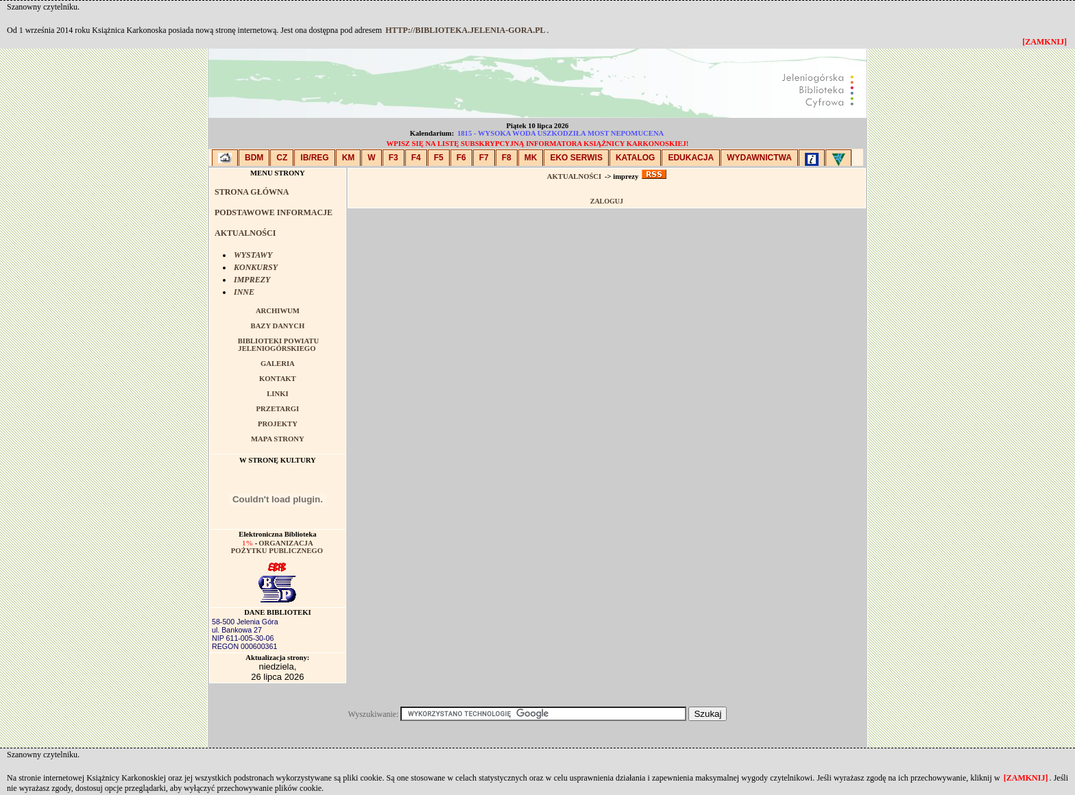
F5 (439, 157)
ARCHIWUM (278, 311)
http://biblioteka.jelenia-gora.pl (465, 30)
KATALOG (635, 157)
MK (531, 157)
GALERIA (278, 363)
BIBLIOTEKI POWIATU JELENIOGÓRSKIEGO (278, 344)
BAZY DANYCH (278, 326)
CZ (281, 157)
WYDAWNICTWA (759, 157)
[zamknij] (1026, 778)
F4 (416, 157)
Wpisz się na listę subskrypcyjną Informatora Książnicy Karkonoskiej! (538, 143)
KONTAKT (277, 378)
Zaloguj (606, 201)
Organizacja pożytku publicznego (277, 546)
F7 (484, 157)
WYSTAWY (253, 255)
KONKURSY (256, 267)
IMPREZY (252, 279)
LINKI (277, 394)
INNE (244, 292)
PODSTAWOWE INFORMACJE (274, 212)
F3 (393, 157)
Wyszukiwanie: (374, 714)
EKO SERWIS (576, 157)
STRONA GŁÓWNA (252, 192)
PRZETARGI (278, 409)
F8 (506, 157)
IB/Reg (314, 157)
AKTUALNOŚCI (245, 233)
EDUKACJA (691, 157)
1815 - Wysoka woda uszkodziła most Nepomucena (560, 133)
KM (348, 157)
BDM (254, 157)
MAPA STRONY (277, 439)
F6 (461, 157)
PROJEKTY (278, 424)
